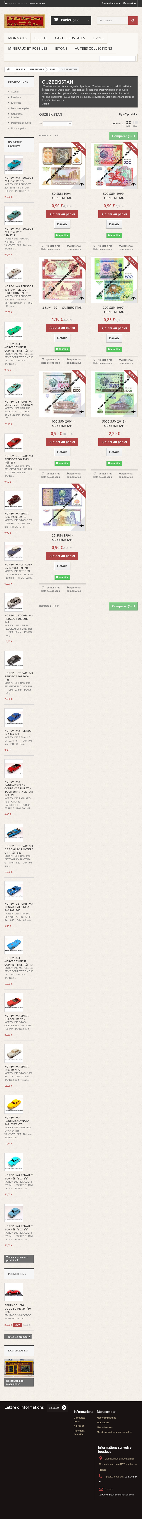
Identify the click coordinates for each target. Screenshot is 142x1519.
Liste (135, 124)
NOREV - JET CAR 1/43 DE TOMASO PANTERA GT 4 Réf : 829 (18, 849)
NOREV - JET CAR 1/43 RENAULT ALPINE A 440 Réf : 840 (18, 907)
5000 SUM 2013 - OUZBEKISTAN (114, 423)
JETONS (61, 48)
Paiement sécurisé (21, 122)
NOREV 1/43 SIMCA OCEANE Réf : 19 (16, 1017)
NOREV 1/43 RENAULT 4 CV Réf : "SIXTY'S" (18, 1177)
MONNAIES (17, 38)
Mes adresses (105, 1427)
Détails (45, 103)
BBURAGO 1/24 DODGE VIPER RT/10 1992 (17, 1308)
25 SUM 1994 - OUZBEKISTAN (62, 537)
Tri (40, 123)
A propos (79, 1425)
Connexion (129, 3)
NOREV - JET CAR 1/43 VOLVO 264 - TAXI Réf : (18, 403)
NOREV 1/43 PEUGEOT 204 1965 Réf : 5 (18, 179)
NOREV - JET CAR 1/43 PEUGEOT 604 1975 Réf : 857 (18, 459)
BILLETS (40, 38)
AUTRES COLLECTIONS (93, 48)
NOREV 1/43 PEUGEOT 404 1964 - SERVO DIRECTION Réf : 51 (18, 289)
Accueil (15, 91)
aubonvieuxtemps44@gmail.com (116, 1494)
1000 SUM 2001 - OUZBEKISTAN (62, 423)
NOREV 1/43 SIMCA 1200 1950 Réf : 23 (16, 515)
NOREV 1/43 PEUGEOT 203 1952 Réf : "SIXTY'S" (18, 232)
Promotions (17, 1274)
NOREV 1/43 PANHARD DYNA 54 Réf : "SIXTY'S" (16, 1121)
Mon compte (106, 1412)
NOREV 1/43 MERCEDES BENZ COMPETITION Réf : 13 (18, 347)
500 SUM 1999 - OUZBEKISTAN (114, 196)
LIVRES (98, 38)
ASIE (52, 69)
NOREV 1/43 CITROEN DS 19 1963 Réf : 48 (18, 566)
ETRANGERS (37, 69)
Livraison (16, 97)
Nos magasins (18, 128)
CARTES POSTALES (70, 38)
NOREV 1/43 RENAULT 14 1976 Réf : (18, 732)
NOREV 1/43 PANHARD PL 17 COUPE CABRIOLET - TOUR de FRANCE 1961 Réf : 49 (18, 788)
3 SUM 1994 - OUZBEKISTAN (62, 307)
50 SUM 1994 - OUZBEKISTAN (62, 196)
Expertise (16, 102)
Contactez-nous (111, 3)
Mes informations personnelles (114, 1432)
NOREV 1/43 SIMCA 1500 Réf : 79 (16, 1068)
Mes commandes (106, 1417)
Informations (18, 81)
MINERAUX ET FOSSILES (27, 48)
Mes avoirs (103, 1422)
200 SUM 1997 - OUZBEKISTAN (114, 310)
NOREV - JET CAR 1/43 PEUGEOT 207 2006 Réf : (18, 676)
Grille (128, 124)
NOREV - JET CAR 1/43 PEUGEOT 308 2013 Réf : (18, 619)
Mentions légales (20, 108)
